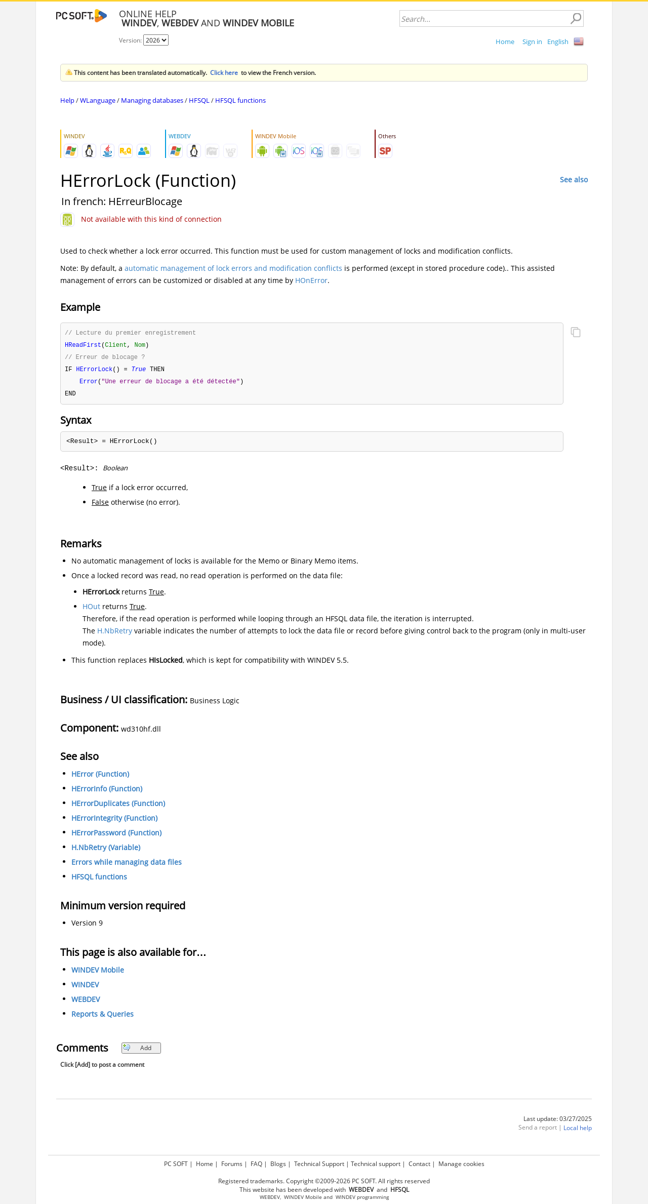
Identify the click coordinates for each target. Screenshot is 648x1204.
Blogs (278, 1163)
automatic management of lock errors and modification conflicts (233, 268)
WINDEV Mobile (97, 973)
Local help (577, 1131)
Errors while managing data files (126, 865)
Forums (231, 1163)
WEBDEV (85, 1002)
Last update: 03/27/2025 (557, 1121)
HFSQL (199, 100)
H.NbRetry (114, 633)
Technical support (375, 1163)
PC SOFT (176, 1163)
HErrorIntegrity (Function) (114, 821)
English (558, 41)
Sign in (532, 41)
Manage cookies (461, 1163)
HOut (91, 609)
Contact (419, 1163)
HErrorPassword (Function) (116, 835)
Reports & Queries (102, 1017)
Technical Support (319, 1163)
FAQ (256, 1163)
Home (505, 41)
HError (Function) (100, 777)
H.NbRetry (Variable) (105, 850)
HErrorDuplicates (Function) (118, 806)
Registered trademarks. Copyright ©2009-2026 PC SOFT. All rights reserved (324, 1181)
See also (574, 179)
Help (67, 100)
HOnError (311, 280)
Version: (131, 40)
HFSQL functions (240, 100)
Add (137, 1051)
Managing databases (152, 100)
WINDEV (85, 987)
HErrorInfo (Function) (106, 791)
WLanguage (97, 100)
